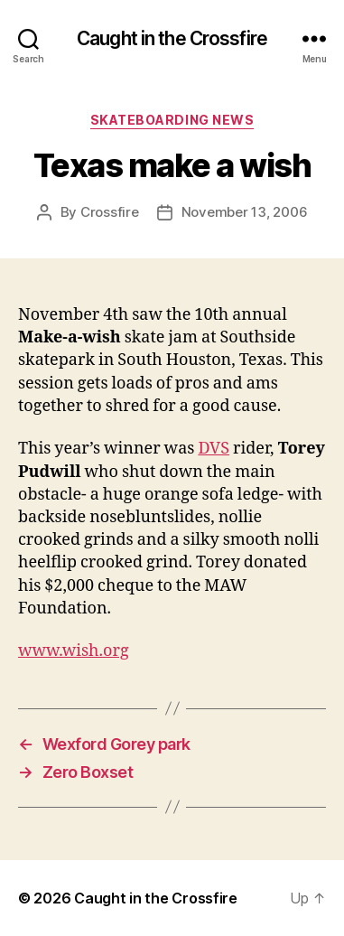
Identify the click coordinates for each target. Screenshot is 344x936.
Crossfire (109, 211)
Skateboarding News (172, 119)
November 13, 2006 (244, 211)
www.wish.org (73, 651)
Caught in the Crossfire (172, 38)
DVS (213, 448)
